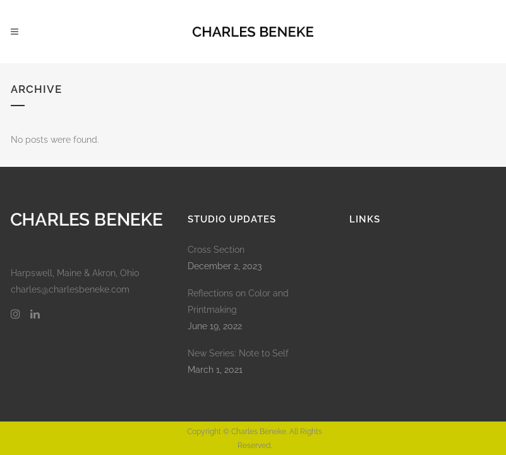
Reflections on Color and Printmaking (238, 301)
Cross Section (216, 250)
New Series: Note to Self (238, 353)
